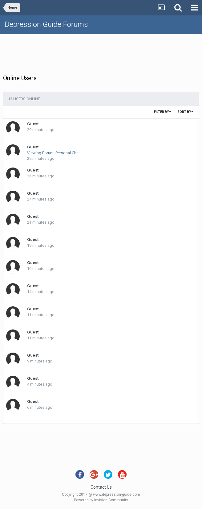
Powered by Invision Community (101, 500)
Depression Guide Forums (46, 24)
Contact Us (101, 487)
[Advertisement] (101, 52)
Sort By (185, 112)
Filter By (162, 112)
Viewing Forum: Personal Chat (53, 153)
